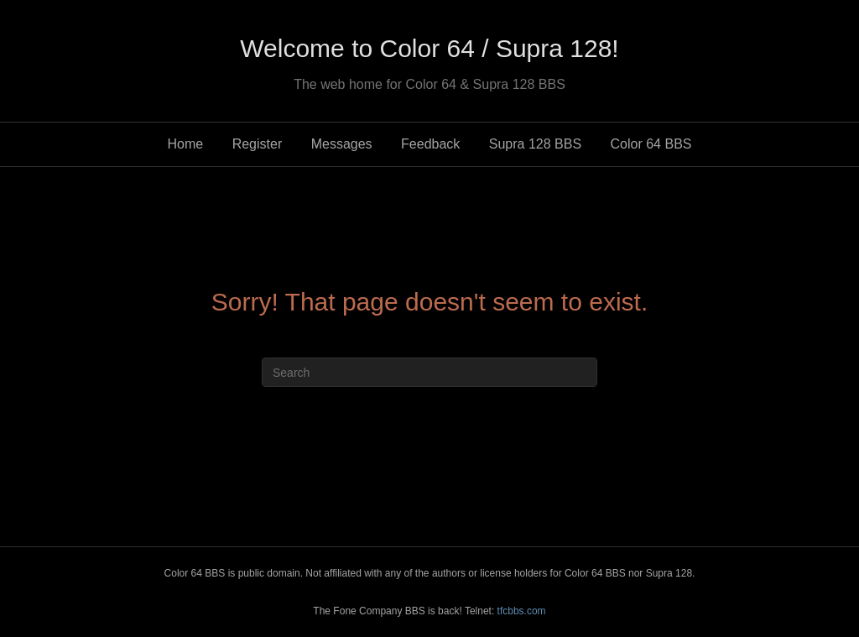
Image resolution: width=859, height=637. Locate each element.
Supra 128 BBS (535, 144)
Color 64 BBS (651, 144)
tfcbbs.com (521, 611)
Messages (341, 144)
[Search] (429, 372)
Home (186, 144)
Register (257, 144)
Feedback (430, 144)
